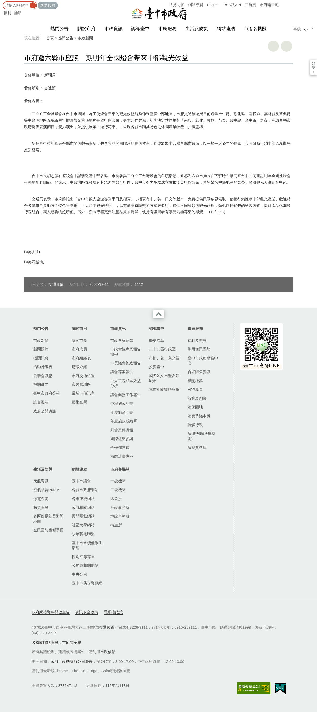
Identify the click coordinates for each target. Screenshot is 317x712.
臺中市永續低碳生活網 (87, 545)
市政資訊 (113, 28)
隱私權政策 (113, 612)
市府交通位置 (83, 375)
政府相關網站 (83, 507)
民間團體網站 (83, 516)
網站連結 (226, 28)
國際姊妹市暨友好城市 (164, 378)
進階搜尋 (47, 5)
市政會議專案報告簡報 (125, 351)
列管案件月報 (121, 430)
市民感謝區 (81, 384)
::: (1, 2)
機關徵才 (40, 384)
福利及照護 (197, 340)
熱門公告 (59, 28)
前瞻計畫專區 (121, 456)
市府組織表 (81, 358)
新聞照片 (40, 349)
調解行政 (195, 425)
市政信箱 (107, 652)
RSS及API (232, 5)
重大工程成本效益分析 (125, 383)
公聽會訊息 (42, 375)
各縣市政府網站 (85, 490)
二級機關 (118, 490)
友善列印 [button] (273, 46)
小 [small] (306, 29)
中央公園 (79, 574)
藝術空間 (79, 402)
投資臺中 (156, 367)
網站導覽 (195, 5)
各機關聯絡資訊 (45, 642)
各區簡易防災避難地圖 (48, 518)
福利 (7, 13)
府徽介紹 (79, 367)
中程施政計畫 (121, 403)
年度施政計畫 (121, 412)
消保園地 (195, 407)
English (213, 5)
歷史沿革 (156, 340)
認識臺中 (140, 28)
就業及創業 (197, 398)
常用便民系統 (199, 349)
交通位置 (106, 627)
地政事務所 (119, 516)
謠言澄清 (40, 402)
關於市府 (86, 28)
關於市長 (79, 340)
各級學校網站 (83, 498)
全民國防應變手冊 (48, 530)
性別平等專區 (83, 557)
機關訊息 (40, 358)
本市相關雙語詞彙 (164, 389)
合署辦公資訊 (199, 372)
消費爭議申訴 (199, 416)
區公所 (116, 498)
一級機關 (118, 481)
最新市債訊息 (83, 393)
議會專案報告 (121, 372)
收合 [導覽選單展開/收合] (158, 314)
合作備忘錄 (119, 447)
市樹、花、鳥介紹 (164, 358)
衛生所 (116, 525)
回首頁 (250, 5)
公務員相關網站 (85, 565)
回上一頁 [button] (286, 46)
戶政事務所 (119, 507)
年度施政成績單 (123, 421)
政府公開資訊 (44, 411)
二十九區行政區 (162, 349)
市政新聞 (85, 38)
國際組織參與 (121, 439)
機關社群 (195, 381)
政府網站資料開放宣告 (51, 612)
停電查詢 (40, 498)
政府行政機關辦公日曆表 (72, 661)
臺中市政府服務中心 (203, 360)
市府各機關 (255, 28)
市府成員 (79, 349)
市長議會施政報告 (125, 363)
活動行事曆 (42, 367)
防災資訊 (40, 507)
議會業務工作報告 (125, 395)
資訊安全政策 (86, 612)
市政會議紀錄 (121, 340)
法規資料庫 (197, 447)
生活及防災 (196, 28)
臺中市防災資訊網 (87, 583)
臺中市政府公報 (46, 393)
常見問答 (176, 5)
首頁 (50, 38)
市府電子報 (269, 5)
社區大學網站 (83, 525)
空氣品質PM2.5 (46, 490)
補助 (18, 13)
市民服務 (167, 28)
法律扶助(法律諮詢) (201, 436)
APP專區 (195, 389)
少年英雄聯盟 (83, 534)
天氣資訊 (40, 481)
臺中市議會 (81, 481)
